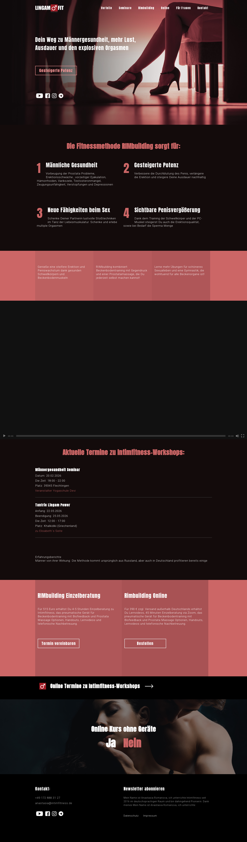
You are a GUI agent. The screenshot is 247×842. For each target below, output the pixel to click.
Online (165, 8)
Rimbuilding (146, 8)
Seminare (125, 8)
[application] (123, 370)
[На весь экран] (242, 436)
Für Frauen (183, 8)
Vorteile (106, 8)
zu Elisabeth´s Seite (49, 531)
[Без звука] (237, 436)
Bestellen (145, 643)
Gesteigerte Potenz (56, 70)
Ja (111, 743)
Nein (132, 743)
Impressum (150, 815)
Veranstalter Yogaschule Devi (55, 490)
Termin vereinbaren (59, 643)
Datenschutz (131, 815)
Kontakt (202, 8)
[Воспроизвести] (4, 436)
